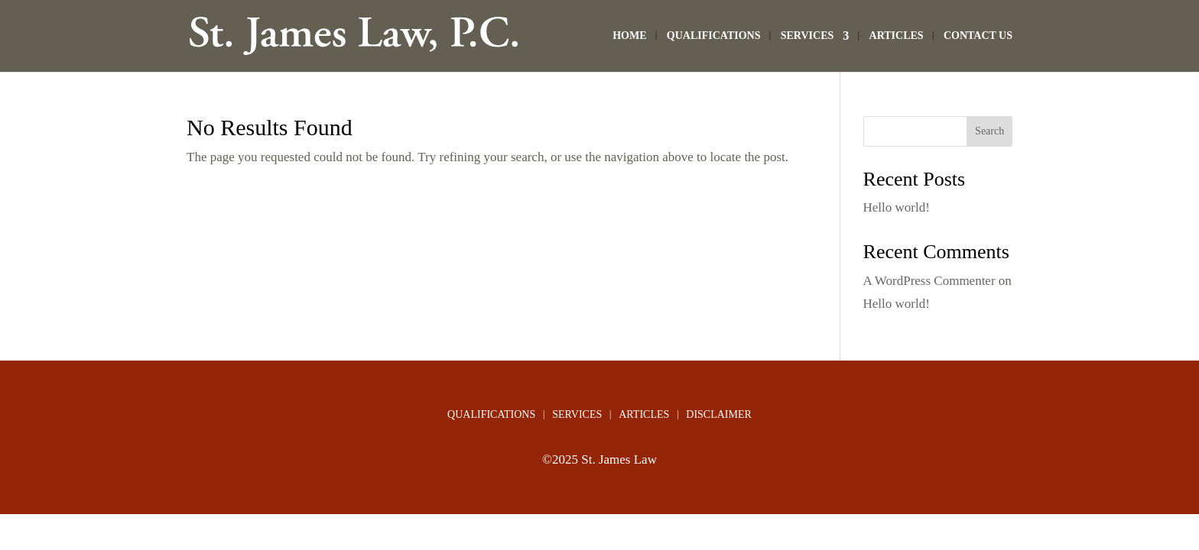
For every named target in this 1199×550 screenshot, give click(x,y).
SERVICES (807, 36)
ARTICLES (896, 36)
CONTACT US (978, 36)
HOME (629, 36)
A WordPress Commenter (929, 280)
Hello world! (896, 207)
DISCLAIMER (719, 414)
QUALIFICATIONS (714, 36)
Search (989, 131)
